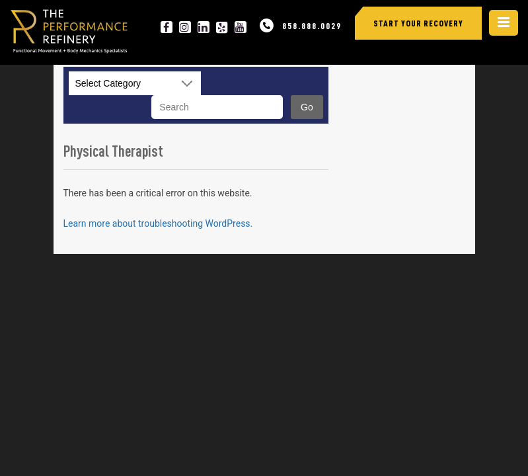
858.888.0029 (312, 25)
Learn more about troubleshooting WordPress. (158, 223)
